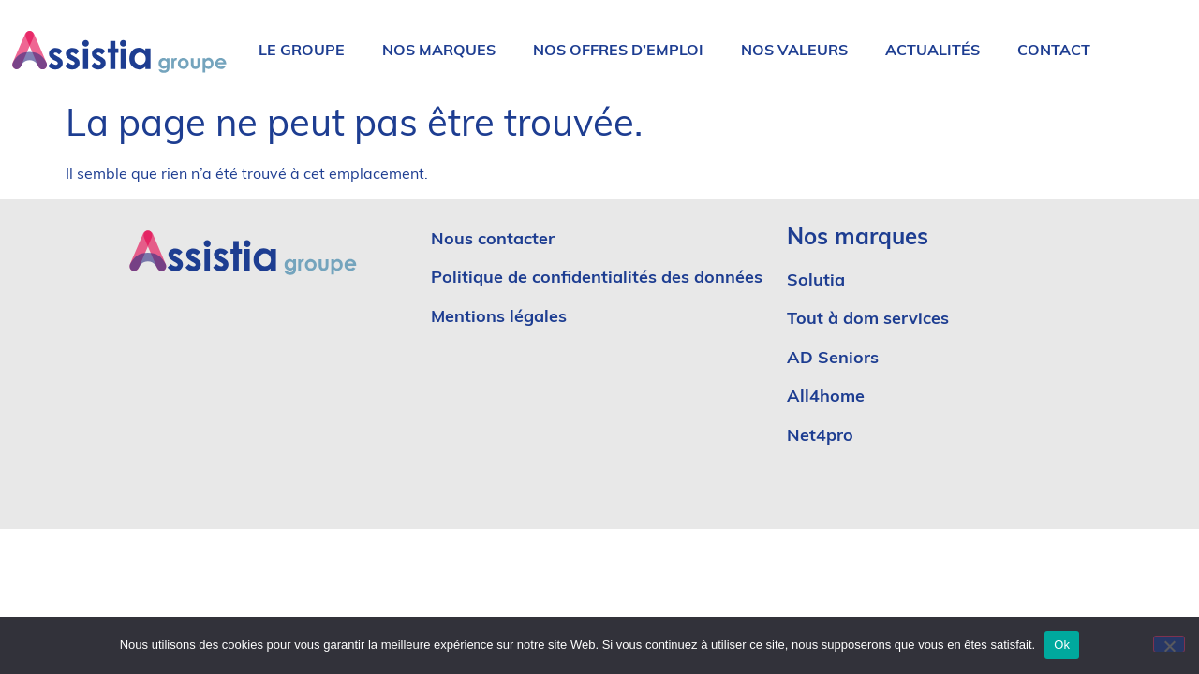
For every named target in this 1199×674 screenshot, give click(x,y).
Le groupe (302, 51)
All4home (826, 397)
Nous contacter (493, 240)
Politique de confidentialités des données (596, 278)
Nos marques (439, 51)
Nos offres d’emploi (618, 51)
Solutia (816, 281)
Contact (1053, 51)
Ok (1062, 644)
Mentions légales (499, 318)
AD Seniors (835, 359)
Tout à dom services (868, 320)
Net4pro (820, 437)
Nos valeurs (794, 51)
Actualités (932, 51)
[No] (1169, 644)
